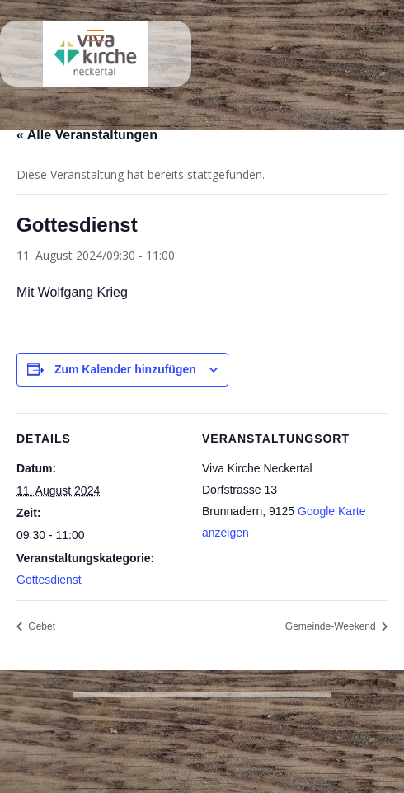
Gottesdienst (49, 579)
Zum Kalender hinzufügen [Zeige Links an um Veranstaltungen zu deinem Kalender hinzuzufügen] (125, 369)
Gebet (40, 626)
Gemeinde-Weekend (331, 626)
